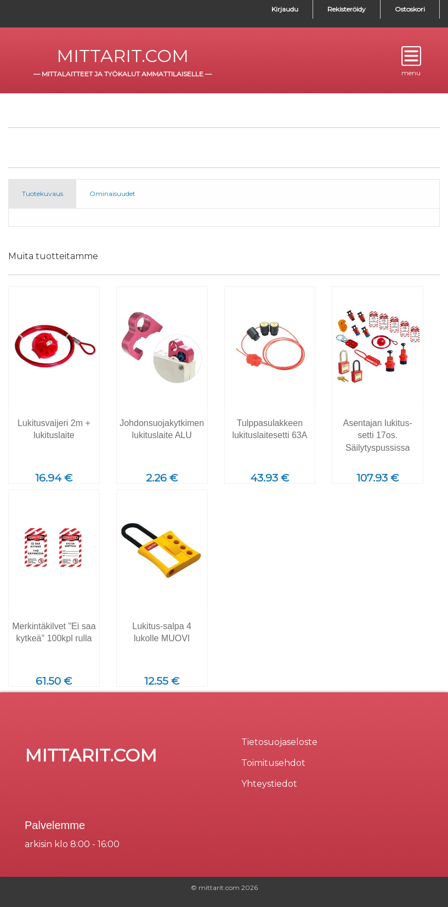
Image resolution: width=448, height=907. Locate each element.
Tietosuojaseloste (279, 742)
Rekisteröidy (346, 9)
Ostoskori (410, 9)
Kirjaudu (284, 9)
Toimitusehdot (273, 763)
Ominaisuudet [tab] (112, 193)
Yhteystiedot (269, 784)
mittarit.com (122, 55)
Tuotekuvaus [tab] (42, 193)
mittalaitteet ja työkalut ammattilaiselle (122, 74)
